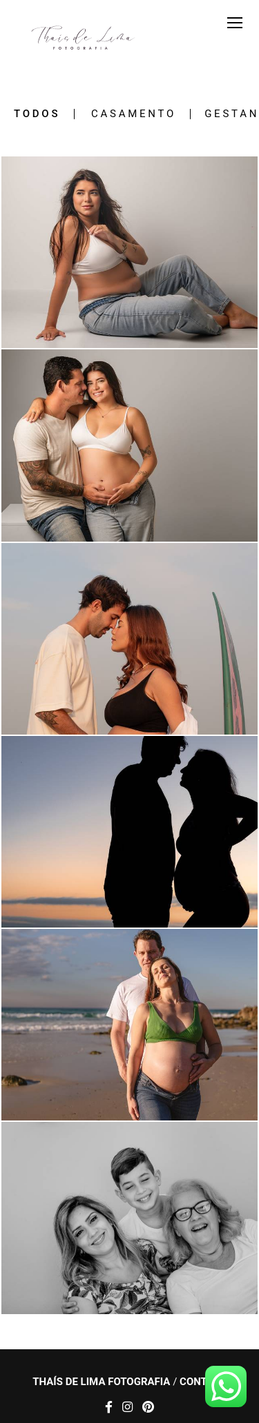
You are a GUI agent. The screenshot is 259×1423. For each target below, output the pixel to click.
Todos (37, 114)
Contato (203, 1382)
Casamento (133, 114)
